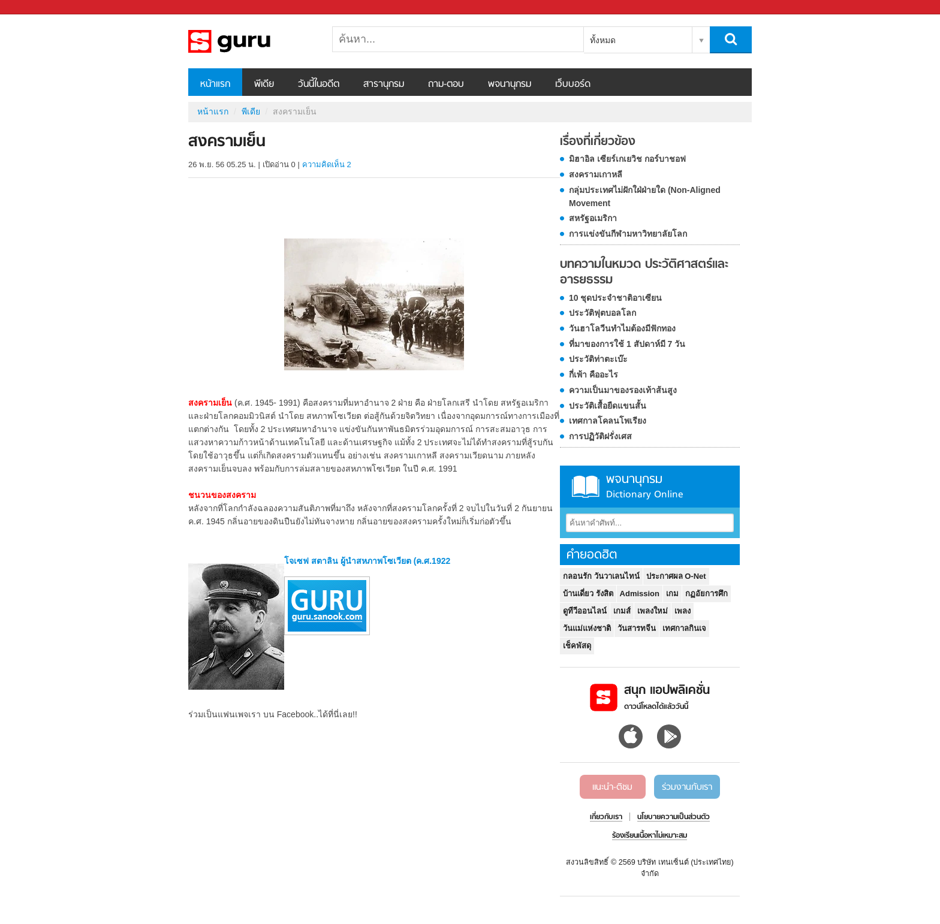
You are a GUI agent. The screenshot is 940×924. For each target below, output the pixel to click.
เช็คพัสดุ (577, 645)
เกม (672, 593)
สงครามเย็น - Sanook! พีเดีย (251, 41)
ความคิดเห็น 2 (326, 164)
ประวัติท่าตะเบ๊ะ (598, 359)
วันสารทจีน (636, 628)
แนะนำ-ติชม (612, 787)
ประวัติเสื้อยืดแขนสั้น (607, 405)
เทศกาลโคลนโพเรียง (607, 420)
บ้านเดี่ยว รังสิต (588, 593)
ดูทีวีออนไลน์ (585, 610)
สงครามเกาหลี (595, 174)
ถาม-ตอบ (446, 84)
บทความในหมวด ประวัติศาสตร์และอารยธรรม (644, 272)
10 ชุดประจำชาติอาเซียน (615, 298)
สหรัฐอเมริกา (593, 218)
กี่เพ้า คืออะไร (593, 374)
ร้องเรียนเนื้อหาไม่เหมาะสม (649, 836)
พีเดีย (264, 84)
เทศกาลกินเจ (684, 628)
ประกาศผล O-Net (676, 576)
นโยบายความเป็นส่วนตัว (673, 817)
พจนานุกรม (509, 84)
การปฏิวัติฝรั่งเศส (600, 436)
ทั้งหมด (603, 40)
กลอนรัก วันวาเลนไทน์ (601, 576)
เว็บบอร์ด (572, 84)
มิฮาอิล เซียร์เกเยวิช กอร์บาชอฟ (627, 159)
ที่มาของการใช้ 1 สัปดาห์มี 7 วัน (627, 344)
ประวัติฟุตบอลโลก (602, 313)
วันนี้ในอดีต (318, 84)
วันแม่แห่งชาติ (587, 628)
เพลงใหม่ (652, 610)
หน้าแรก (215, 84)
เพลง (682, 610)
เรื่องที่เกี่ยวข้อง (597, 142)
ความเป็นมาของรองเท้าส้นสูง (623, 390)
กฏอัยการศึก (706, 593)
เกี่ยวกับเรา (606, 817)
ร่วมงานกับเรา (687, 787)
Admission (639, 593)
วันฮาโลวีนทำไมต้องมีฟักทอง (622, 328)
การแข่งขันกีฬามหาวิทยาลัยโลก (628, 233)
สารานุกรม (383, 84)
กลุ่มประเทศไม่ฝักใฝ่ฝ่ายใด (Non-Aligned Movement (645, 196)
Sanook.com (36, 7)
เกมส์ (622, 610)
